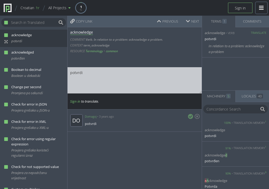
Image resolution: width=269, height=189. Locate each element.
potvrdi (135, 80)
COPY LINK (81, 21)
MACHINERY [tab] (219, 96)
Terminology (94, 51)
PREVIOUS (167, 21)
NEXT (192, 21)
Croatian (29, 7)
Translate (258, 33)
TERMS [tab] (219, 21)
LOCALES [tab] (252, 96)
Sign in (240, 8)
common (112, 51)
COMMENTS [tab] (252, 21)
